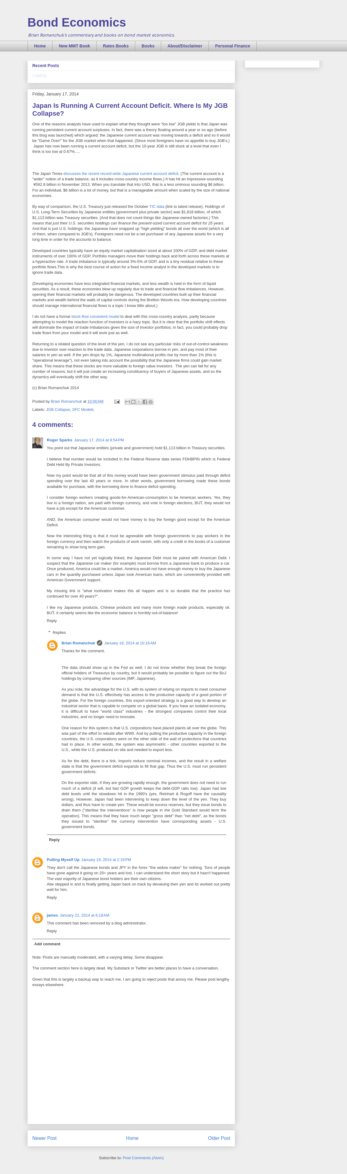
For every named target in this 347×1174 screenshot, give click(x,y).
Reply (52, 620)
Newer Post (44, 1138)
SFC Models (83, 409)
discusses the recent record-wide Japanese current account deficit (120, 173)
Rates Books (116, 46)
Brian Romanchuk (78, 643)
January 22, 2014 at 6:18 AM (84, 915)
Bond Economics (76, 22)
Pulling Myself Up (63, 859)
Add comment (47, 944)
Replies (59, 632)
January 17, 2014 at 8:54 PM (99, 440)
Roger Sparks (59, 440)
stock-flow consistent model (95, 316)
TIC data (156, 206)
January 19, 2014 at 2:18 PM (106, 859)
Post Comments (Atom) (143, 1158)
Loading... (40, 75)
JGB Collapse (58, 409)
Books (148, 46)
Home (40, 46)
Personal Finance (232, 46)
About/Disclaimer (184, 46)
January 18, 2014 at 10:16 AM (130, 643)
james (52, 915)
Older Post (219, 1138)
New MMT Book (74, 46)
